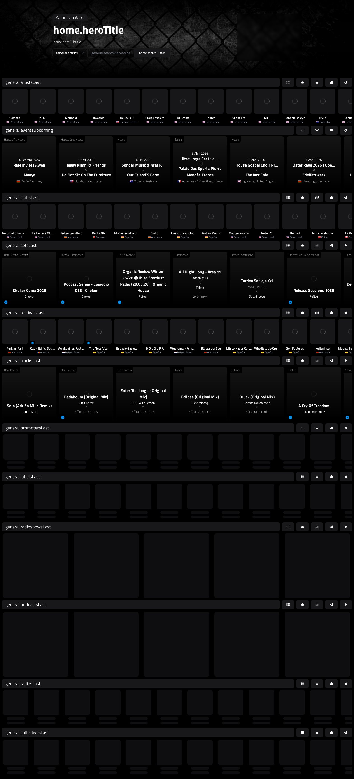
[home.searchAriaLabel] (111, 52)
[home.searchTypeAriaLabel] (69, 52)
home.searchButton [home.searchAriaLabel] (152, 52)
